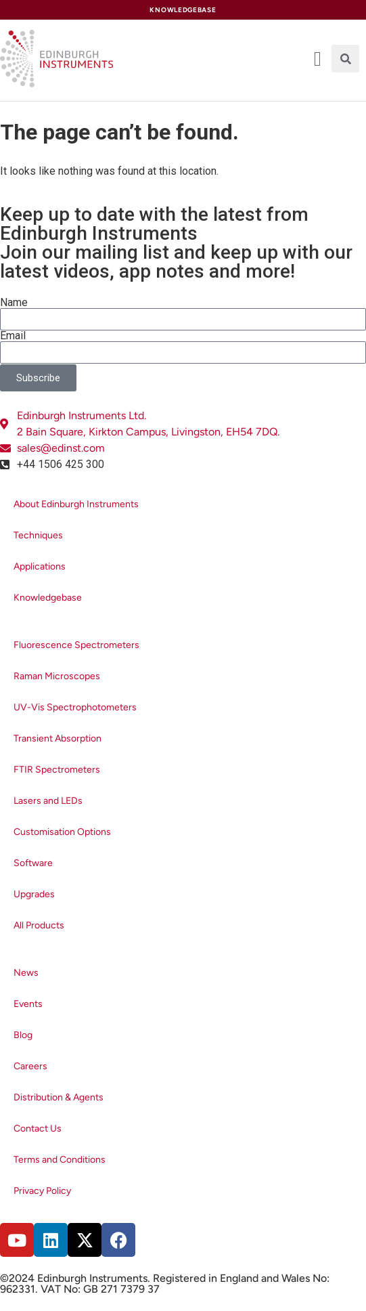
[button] (345, 58)
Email (13, 335)
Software (33, 863)
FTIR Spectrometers (57, 769)
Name (14, 302)
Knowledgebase (48, 597)
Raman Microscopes (57, 676)
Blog (23, 1035)
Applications (40, 566)
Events (28, 1004)
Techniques (38, 535)
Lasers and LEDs (48, 801)
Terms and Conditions (60, 1159)
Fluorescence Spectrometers (76, 645)
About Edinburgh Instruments (76, 504)
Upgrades (34, 894)
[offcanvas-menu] (318, 58)
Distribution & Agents (59, 1097)
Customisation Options (62, 832)
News (26, 973)
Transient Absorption (57, 738)
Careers (30, 1066)
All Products (39, 925)
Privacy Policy (42, 1191)
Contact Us (38, 1128)
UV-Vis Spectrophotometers (75, 707)
